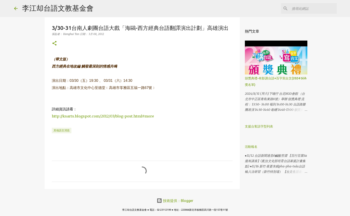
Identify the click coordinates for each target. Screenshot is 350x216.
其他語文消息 (62, 130)
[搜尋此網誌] (313, 8)
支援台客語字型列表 (259, 126)
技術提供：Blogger (175, 201)
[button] (54, 44)
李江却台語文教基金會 (58, 8)
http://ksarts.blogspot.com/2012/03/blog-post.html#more (103, 116)
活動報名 (251, 146)
